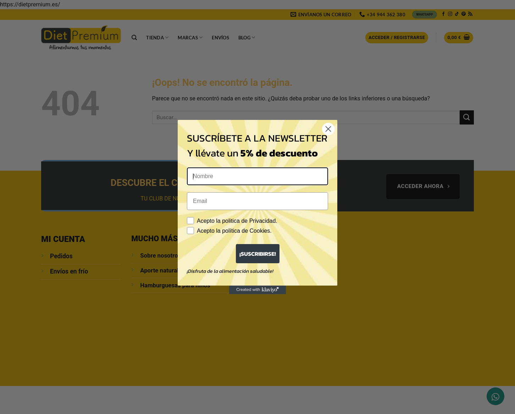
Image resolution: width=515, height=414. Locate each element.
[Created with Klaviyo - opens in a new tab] (257, 290)
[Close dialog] (328, 129)
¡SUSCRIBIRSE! (257, 253)
